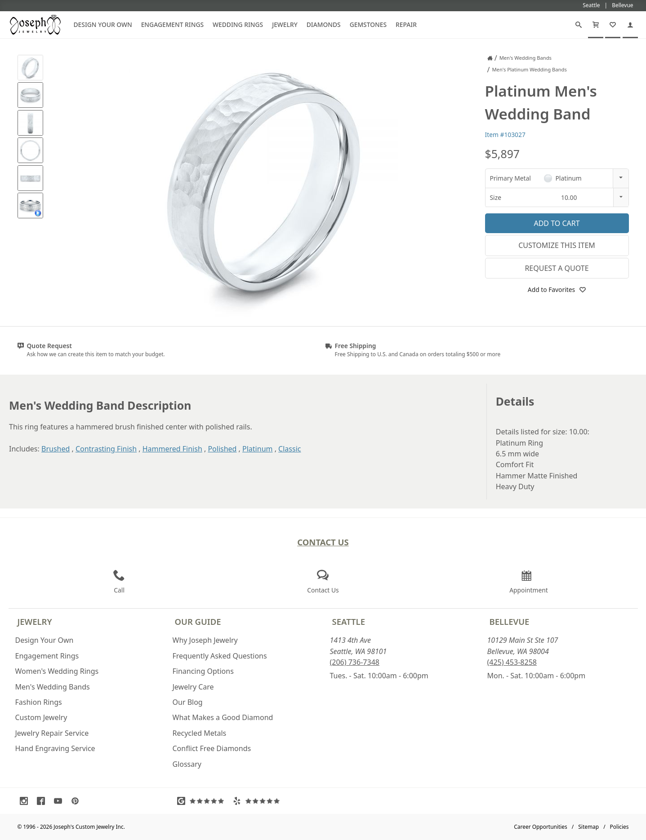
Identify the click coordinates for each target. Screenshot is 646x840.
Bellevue (510, 621)
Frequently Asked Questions (220, 656)
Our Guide (198, 621)
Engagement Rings (172, 24)
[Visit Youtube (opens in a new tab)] (60, 801)
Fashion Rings (38, 702)
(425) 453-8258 (512, 662)
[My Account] (630, 24)
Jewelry (285, 24)
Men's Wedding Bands (52, 687)
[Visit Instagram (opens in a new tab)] (26, 801)
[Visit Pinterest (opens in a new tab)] (77, 801)
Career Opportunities (540, 827)
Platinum (257, 449)
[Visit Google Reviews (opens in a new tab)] (202, 801)
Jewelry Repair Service (52, 733)
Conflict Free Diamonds (212, 748)
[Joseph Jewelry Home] (490, 58)
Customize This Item (556, 245)
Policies (619, 827)
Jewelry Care (193, 687)
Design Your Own (103, 24)
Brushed (55, 449)
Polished (222, 449)
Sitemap (588, 827)
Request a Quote (556, 268)
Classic (289, 449)
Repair (406, 24)
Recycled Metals (200, 733)
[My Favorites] (612, 24)
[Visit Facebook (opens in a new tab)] (43, 801)
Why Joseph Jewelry (205, 640)
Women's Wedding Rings (57, 671)
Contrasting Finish (106, 449)
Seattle (348, 621)
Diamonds (324, 24)
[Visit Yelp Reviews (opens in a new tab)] (258, 801)
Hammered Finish (172, 449)
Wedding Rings (238, 24)
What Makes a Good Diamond (223, 717)
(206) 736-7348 (354, 662)
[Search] (578, 24)
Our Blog (188, 702)
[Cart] (595, 24)
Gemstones (368, 24)
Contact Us (323, 542)
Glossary (187, 764)
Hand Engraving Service (55, 748)
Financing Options (203, 671)
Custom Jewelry (41, 717)
